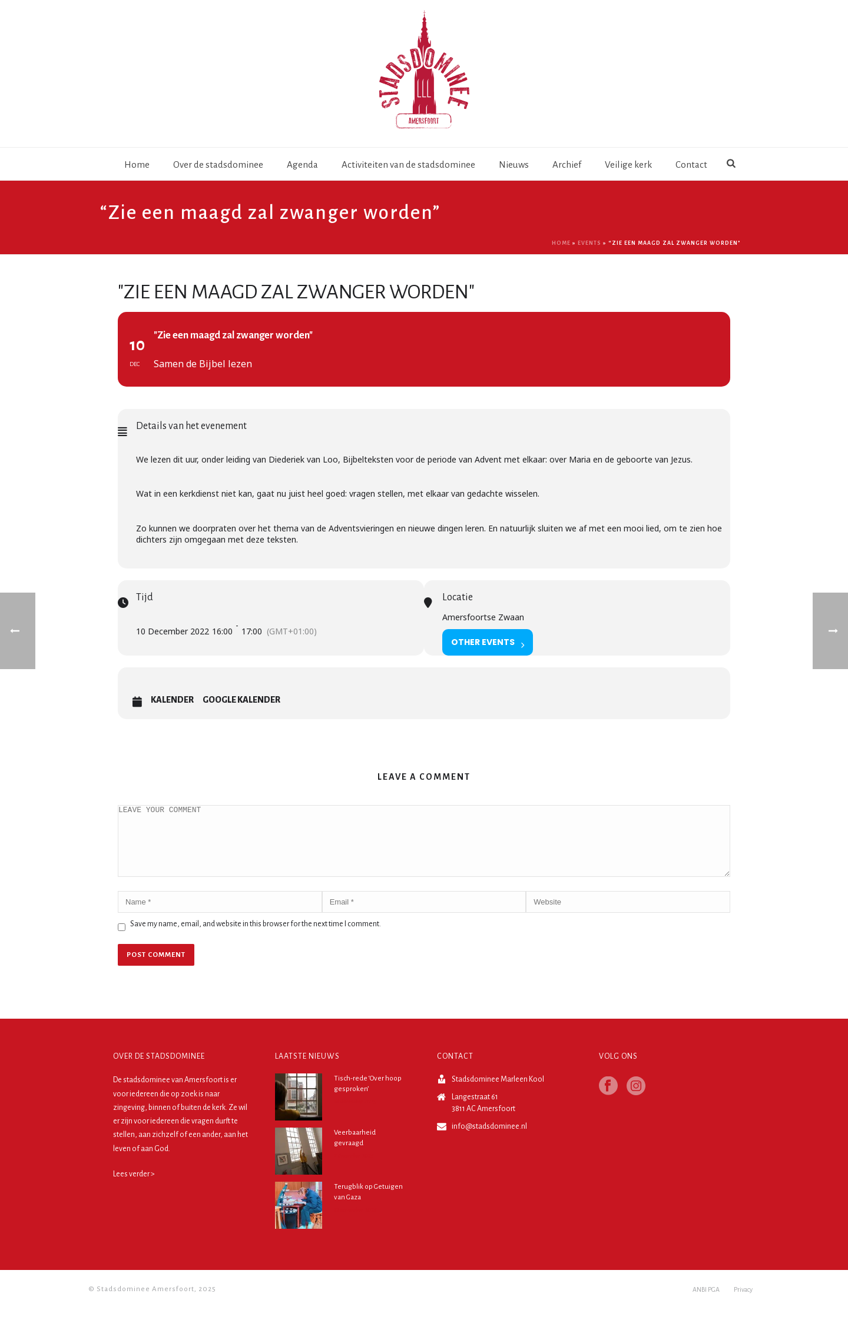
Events (589, 243)
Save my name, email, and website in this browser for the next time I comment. (255, 938)
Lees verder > (134, 1188)
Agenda (302, 164)
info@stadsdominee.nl (489, 1140)
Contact (691, 164)
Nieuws (514, 164)
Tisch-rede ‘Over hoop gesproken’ (368, 1098)
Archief (566, 164)
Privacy (743, 1303)
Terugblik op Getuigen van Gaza (368, 1206)
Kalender (172, 699)
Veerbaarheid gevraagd (355, 1152)
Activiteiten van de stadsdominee (408, 164)
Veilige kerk (628, 164)
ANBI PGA (706, 1303)
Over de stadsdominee (218, 164)
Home (137, 164)
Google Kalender (241, 699)
